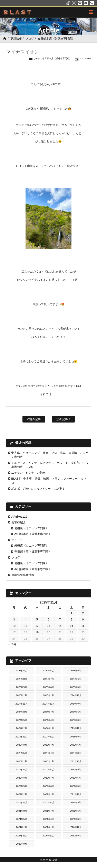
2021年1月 (48, 827)
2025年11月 (21, 670)
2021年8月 (21, 811)
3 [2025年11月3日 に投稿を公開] (14, 619)
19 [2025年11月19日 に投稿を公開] (37, 632)
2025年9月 (75, 670)
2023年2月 (21, 761)
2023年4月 (48, 753)
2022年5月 (21, 786)
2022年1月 (48, 794)
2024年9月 (75, 703)
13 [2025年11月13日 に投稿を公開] (48, 625)
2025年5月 (21, 687)
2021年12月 (75, 794)
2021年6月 (75, 811)
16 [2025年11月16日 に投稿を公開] (83, 625)
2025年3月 (75, 687)
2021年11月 (21, 802)
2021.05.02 (85, 58)
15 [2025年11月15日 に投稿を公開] (71, 625)
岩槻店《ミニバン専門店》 (31, 528)
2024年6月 (75, 712)
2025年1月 (48, 695)
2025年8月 (21, 679)
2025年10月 (48, 670)
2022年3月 (75, 786)
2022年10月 (48, 769)
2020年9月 (75, 835)
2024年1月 (48, 728)
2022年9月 (75, 769)
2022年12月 (75, 761)
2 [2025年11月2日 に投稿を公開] (83, 613)
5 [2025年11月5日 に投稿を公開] (37, 619)
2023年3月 (75, 753)
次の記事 (63, 419)
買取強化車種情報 (22, 575)
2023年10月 (48, 736)
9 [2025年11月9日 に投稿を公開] (83, 619)
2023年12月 (75, 728)
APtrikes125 (19, 516)
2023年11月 (21, 736)
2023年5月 (21, 753)
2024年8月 (21, 712)
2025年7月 (48, 679)
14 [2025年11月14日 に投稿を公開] (60, 625)
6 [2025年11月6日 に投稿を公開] (48, 619)
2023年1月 (48, 761)
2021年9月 (75, 802)
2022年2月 (21, 794)
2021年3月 (75, 819)
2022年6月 (75, 778)
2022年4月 (48, 786)
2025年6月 (75, 679)
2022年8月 (21, 778)
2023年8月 (21, 745)
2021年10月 (48, 802)
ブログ (29, 38)
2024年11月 (21, 703)
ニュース (17, 540)
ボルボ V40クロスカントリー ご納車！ (38, 488)
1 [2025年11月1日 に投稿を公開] (71, 613)
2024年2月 (21, 728)
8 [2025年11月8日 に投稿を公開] (71, 619)
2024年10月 (48, 703)
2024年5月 (21, 720)
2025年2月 (21, 695)
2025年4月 (48, 687)
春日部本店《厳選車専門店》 (56, 38)
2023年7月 (48, 745)
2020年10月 (48, 835)
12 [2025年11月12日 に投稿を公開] (37, 625)
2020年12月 (75, 827)
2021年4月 (48, 819)
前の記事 (34, 419)
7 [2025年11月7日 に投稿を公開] (60, 619)
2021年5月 (21, 819)
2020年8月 (21, 844)
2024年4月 (48, 720)
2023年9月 (75, 736)
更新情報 (16, 38)
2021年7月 (48, 811)
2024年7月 (48, 712)
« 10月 (12, 644)
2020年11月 (21, 835)
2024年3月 (75, 720)
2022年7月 (48, 778)
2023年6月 (75, 745)
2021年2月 (21, 827)
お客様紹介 (18, 522)
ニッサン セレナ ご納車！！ (31, 472)
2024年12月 (75, 695)
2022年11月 (21, 769)
